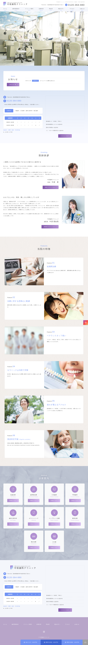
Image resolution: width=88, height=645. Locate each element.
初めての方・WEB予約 (30, 642)
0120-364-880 (14, 101)
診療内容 (41, 9)
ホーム (5, 9)
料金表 (51, 9)
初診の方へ (61, 9)
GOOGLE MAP (65, 135)
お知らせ (82, 9)
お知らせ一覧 (12, 84)
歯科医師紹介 (16, 9)
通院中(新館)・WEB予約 (72, 642)
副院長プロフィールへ (50, 226)
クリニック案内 (29, 9)
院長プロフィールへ (50, 187)
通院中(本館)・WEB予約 (51, 642)
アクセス (72, 9)
